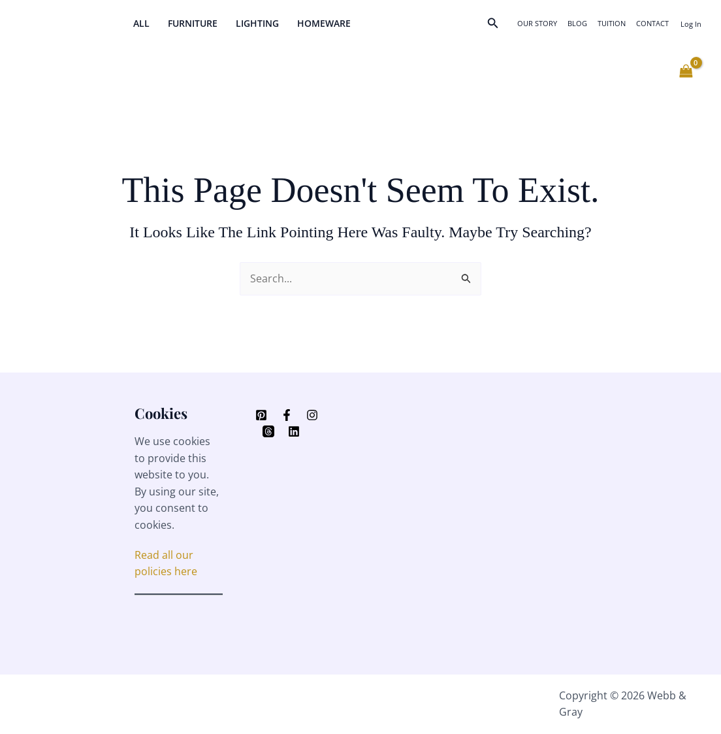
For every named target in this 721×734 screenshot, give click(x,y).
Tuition (612, 23)
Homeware (324, 23)
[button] (493, 23)
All (141, 23)
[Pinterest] (261, 415)
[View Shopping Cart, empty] (685, 71)
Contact (652, 23)
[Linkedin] (294, 431)
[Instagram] (312, 415)
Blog (577, 23)
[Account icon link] (691, 24)
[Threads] (268, 431)
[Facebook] (287, 415)
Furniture (192, 23)
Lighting (257, 23)
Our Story (537, 23)
